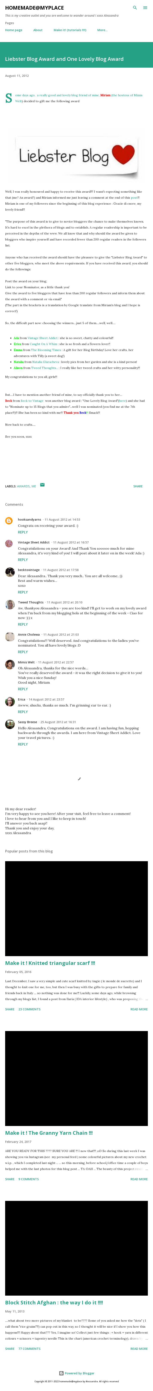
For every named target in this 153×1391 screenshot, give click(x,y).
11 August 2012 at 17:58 (61, 570)
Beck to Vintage (32, 401)
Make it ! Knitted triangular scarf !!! (50, 962)
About (38, 30)
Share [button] (138, 486)
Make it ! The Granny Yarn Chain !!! (49, 1132)
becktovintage (29, 570)
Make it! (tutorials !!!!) (70, 30)
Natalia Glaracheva (45, 362)
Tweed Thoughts (30, 602)
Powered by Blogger (76, 1373)
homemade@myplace (34, 7)
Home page (13, 30)
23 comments (29, 1009)
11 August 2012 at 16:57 (71, 542)
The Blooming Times (46, 350)
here (122, 401)
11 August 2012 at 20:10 (64, 602)
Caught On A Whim (43, 344)
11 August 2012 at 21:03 (61, 634)
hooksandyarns (29, 519)
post (134, 198)
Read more (139, 1009)
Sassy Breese (27, 722)
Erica (21, 699)
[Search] (135, 7)
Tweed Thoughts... (44, 368)
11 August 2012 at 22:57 (56, 662)
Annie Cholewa (29, 634)
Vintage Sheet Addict (43, 338)
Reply (23, 532)
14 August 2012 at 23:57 (46, 699)
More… (102, 30)
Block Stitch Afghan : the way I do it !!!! (54, 1302)
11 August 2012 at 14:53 (62, 519)
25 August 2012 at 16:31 (58, 722)
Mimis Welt (26, 662)
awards (23, 486)
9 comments (28, 1179)
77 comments (29, 1349)
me (33, 486)
